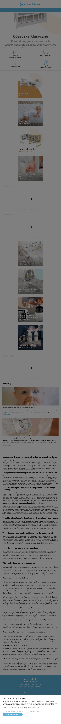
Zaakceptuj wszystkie (12, 714)
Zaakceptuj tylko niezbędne (14, 711)
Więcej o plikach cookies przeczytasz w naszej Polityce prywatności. (21, 707)
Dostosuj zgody (35, 711)
